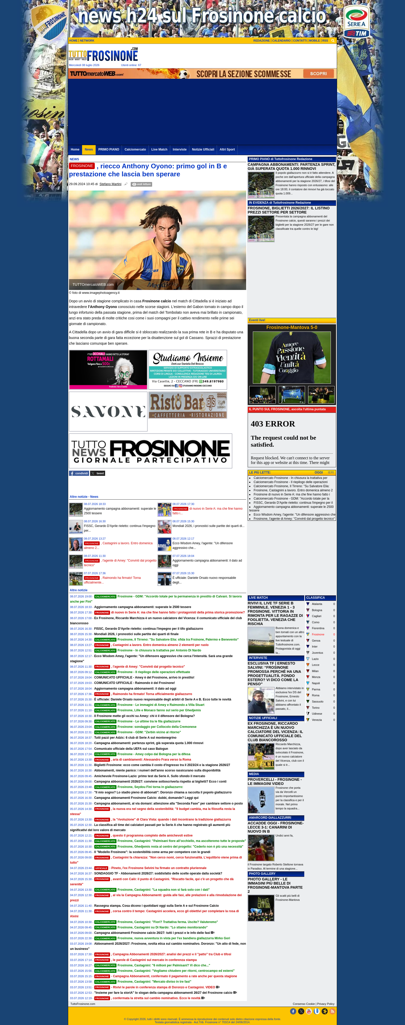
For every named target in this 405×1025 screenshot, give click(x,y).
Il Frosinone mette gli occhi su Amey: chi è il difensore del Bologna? (144, 716)
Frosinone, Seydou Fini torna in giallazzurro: (138, 787)
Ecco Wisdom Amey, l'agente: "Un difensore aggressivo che (295, 514)
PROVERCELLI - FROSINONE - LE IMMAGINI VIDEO (275, 781)
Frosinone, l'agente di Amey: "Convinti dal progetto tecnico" (294, 519)
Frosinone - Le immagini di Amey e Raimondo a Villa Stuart (149, 705)
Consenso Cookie (304, 1003)
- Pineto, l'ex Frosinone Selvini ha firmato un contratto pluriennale (150, 868)
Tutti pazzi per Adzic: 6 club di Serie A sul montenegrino (135, 737)
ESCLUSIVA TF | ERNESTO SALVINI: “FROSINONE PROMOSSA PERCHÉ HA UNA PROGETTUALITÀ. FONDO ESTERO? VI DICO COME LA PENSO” (274, 673)
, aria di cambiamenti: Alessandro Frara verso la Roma (142, 759)
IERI (331, 472)
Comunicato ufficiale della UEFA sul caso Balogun (131, 749)
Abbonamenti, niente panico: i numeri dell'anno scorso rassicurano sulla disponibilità (157, 770)
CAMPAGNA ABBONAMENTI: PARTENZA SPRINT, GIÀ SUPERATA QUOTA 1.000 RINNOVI (291, 166)
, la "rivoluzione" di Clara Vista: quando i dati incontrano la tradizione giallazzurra (162, 819)
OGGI (319, 472)
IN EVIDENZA (259, 202)
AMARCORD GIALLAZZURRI (270, 817)
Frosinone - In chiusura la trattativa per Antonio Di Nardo (147, 650)
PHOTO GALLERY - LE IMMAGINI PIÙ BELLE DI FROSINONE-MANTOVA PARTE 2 (275, 885)
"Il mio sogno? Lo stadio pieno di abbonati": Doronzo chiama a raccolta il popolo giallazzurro (163, 792)
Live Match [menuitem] (159, 149)
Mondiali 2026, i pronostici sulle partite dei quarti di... (209, 526)
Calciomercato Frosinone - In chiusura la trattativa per (290, 478)
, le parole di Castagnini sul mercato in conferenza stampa (145, 960)
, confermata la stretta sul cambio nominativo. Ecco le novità (147, 998)
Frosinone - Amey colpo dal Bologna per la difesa (142, 754)
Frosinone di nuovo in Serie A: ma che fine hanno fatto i (292, 494)
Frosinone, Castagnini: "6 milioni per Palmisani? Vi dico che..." (152, 965)
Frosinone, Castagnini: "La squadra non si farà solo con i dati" (152, 890)
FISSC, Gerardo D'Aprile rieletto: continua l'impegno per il (293, 502)
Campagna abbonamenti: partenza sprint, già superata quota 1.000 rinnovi (149, 743)
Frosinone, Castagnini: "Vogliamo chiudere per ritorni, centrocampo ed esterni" (164, 971)
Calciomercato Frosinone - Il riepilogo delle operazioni (291, 482)
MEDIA (254, 774)
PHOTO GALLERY (262, 874)
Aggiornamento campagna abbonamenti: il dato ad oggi (135, 688)
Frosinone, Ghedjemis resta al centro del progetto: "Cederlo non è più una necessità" (168, 846)
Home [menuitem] (75, 149)
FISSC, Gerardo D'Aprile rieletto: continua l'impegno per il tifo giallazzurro (148, 628)
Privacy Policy (325, 1003)
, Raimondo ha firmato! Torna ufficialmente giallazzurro (143, 694)
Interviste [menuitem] (179, 149)
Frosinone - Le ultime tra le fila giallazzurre (137, 721)
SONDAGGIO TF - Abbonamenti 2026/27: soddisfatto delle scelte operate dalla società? (158, 873)
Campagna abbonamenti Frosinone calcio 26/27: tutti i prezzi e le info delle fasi (152, 933)
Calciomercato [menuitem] (135, 149)
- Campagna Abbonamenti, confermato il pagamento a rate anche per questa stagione (165, 976)
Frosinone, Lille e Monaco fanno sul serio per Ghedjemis (147, 710)
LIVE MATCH (258, 598)
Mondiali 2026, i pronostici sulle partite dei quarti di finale (136, 634)
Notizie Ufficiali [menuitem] (203, 149)
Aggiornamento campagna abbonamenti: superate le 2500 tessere (142, 607)
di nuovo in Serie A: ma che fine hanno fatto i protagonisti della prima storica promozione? (169, 612)
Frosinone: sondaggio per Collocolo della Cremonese (145, 727)
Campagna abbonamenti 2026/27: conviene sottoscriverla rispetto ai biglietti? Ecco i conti (160, 781)
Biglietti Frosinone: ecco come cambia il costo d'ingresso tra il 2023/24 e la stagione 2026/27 (162, 765)
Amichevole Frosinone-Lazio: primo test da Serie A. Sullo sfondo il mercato (149, 776)
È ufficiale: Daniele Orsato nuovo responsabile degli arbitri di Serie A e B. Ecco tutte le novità (162, 699)
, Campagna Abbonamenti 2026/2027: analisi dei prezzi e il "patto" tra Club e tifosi (162, 954)
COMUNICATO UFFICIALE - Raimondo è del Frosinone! (134, 683)
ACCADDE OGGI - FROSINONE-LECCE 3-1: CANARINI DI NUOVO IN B (276, 827)
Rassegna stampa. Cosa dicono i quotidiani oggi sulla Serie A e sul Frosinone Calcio (156, 906)
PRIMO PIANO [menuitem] (108, 149)
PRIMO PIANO (259, 159)
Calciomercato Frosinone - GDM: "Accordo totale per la (291, 498)
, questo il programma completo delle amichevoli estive (143, 835)
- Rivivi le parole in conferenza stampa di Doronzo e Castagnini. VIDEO (154, 987)
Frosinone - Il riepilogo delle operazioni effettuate (142, 672)
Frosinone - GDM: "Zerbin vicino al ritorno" (137, 732)
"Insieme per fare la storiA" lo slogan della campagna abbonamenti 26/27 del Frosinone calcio (163, 993)
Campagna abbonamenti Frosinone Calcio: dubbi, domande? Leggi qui (146, 798)
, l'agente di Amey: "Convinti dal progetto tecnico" (139, 666)
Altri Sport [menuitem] (227, 149)
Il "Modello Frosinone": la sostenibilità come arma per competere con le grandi (152, 852)
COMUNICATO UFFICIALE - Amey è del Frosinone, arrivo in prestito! (144, 677)
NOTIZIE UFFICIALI (263, 718)
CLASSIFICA (315, 598)
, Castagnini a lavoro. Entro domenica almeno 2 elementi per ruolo (151, 645)
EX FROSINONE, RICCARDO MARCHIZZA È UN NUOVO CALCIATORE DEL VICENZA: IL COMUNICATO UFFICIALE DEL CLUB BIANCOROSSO (275, 731)
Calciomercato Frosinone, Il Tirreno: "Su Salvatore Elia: (291, 486)
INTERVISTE (258, 658)
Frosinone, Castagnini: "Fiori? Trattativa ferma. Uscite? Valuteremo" (156, 922)
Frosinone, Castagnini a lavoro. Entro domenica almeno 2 (293, 490)
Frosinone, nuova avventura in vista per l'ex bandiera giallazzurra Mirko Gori (162, 938)
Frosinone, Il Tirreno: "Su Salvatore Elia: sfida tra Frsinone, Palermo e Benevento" (166, 639)
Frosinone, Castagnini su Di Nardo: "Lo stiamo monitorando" (151, 927)
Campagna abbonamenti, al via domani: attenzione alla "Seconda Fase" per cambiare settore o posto (168, 803)
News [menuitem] (89, 149)
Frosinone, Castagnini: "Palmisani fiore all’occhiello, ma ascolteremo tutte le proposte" (170, 841)
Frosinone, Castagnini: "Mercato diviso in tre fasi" (142, 981)
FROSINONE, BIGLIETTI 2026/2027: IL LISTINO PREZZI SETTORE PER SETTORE (289, 210)
